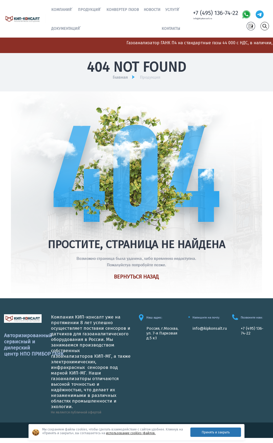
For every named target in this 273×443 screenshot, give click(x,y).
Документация (64, 32)
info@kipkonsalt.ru (205, 21)
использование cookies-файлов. (131, 433)
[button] (72, 9)
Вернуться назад (136, 282)
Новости (152, 11)
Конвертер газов (123, 11)
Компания (60, 11)
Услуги (172, 11)
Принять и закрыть (216, 432)
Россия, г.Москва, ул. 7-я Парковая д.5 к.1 (164, 338)
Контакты (172, 32)
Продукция (89, 11)
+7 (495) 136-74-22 (215, 15)
